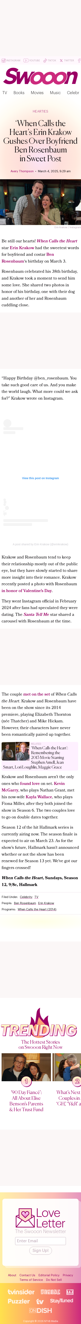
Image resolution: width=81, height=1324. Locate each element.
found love (30, 783)
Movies (37, 93)
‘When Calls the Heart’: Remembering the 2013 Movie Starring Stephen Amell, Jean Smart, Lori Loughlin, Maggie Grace (35, 758)
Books (19, 93)
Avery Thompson (22, 171)
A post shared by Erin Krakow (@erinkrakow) (40, 544)
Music (55, 93)
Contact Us (27, 1275)
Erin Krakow (22, 248)
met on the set (36, 694)
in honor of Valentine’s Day (27, 591)
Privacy (68, 1275)
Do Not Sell (54, 1279)
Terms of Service (31, 1279)
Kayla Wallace (39, 797)
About (12, 1275)
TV (4, 93)
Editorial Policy (49, 1275)
